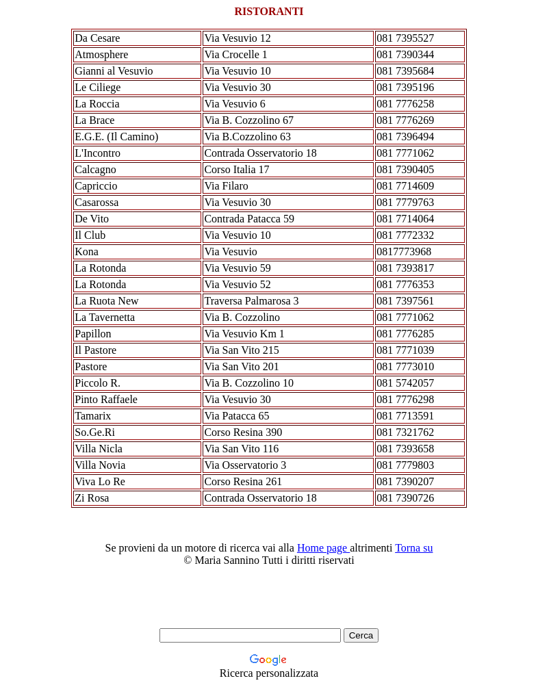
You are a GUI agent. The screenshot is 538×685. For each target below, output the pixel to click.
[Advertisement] (254, 597)
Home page (323, 548)
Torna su (414, 548)
